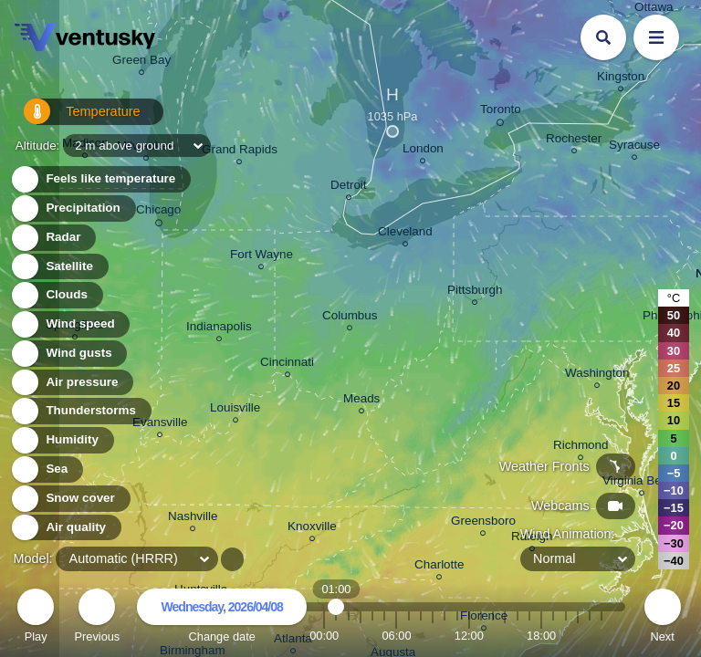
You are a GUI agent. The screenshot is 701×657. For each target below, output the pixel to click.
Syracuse (634, 147)
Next (662, 618)
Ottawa (654, 9)
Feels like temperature (100, 179)
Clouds (56, 295)
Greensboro (483, 523)
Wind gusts (68, 353)
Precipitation (72, 208)
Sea (46, 469)
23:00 (601, 635)
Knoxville (312, 528)
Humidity (62, 440)
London (423, 151)
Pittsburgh (475, 292)
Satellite (59, 267)
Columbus (350, 318)
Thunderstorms (80, 411)
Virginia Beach (641, 483)
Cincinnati (287, 364)
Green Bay (141, 62)
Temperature (72, 118)
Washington (597, 375)
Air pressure (72, 383)
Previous (97, 618)
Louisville (235, 410)
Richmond (581, 447)
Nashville (193, 518)
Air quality (65, 528)
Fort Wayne (261, 256)
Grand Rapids (239, 152)
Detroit (348, 187)
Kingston (620, 79)
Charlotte (439, 567)
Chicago (158, 213)
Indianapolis (219, 329)
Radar (53, 237)
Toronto (500, 112)
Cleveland (405, 234)
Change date (222, 618)
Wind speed (70, 324)
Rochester (574, 141)
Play (35, 618)
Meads (361, 401)
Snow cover (70, 498)
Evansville (160, 424)
